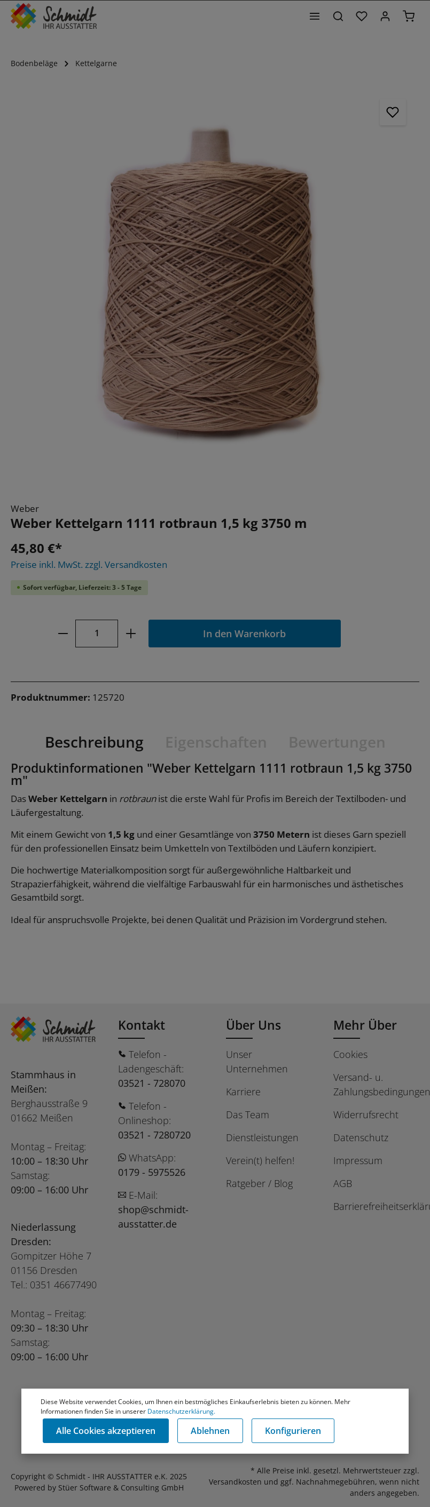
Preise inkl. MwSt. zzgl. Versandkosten (89, 564)
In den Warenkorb (244, 633)
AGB (342, 1183)
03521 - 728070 (151, 1083)
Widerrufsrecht (365, 1114)
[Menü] (314, 16)
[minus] (63, 633)
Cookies (350, 1054)
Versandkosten (235, 1482)
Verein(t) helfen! (260, 1160)
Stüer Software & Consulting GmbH (121, 1487)
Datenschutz (360, 1137)
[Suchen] (338, 16)
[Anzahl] (96, 633)
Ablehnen (210, 1431)
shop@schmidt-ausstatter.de (153, 1216)
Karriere (243, 1091)
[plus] (131, 633)
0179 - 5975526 (151, 1172)
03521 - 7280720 (154, 1134)
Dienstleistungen (262, 1137)
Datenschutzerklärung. (181, 1411)
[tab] (94, 742)
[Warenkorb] (408, 16)
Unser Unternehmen (257, 1061)
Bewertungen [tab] (337, 742)
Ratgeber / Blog (259, 1183)
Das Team (247, 1114)
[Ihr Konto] (385, 16)
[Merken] (393, 112)
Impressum (357, 1160)
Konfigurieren (293, 1431)
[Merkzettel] (361, 16)
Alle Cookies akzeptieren (105, 1431)
